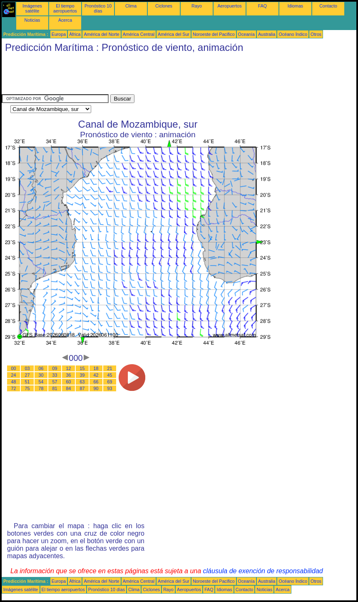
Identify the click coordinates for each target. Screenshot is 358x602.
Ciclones (163, 5)
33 (54, 375)
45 (109, 375)
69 (109, 381)
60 (68, 381)
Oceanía (246, 34)
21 (109, 368)
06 (41, 368)
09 (54, 368)
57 (54, 381)
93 (109, 388)
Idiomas (295, 5)
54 (41, 381)
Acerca (65, 20)
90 (96, 388)
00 (13, 368)
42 (96, 375)
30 (41, 375)
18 (96, 368)
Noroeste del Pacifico (214, 34)
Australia (266, 34)
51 (27, 381)
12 (68, 368)
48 (13, 381)
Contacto (328, 5)
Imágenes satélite (32, 8)
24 (13, 375)
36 (68, 375)
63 (82, 381)
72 (13, 388)
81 (54, 388)
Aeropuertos (229, 5)
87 (82, 388)
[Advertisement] (153, 75)
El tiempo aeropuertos (65, 8)
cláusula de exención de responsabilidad (263, 570)
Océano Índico (292, 34)
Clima (131, 5)
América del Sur (173, 34)
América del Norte (101, 34)
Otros (316, 34)
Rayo (196, 5)
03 (27, 368)
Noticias (32, 20)
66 (96, 381)
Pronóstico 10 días (98, 8)
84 (68, 388)
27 (27, 375)
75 (27, 388)
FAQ (262, 5)
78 (41, 388)
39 (82, 375)
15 (82, 368)
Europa (59, 34)
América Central (138, 34)
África (74, 34)
